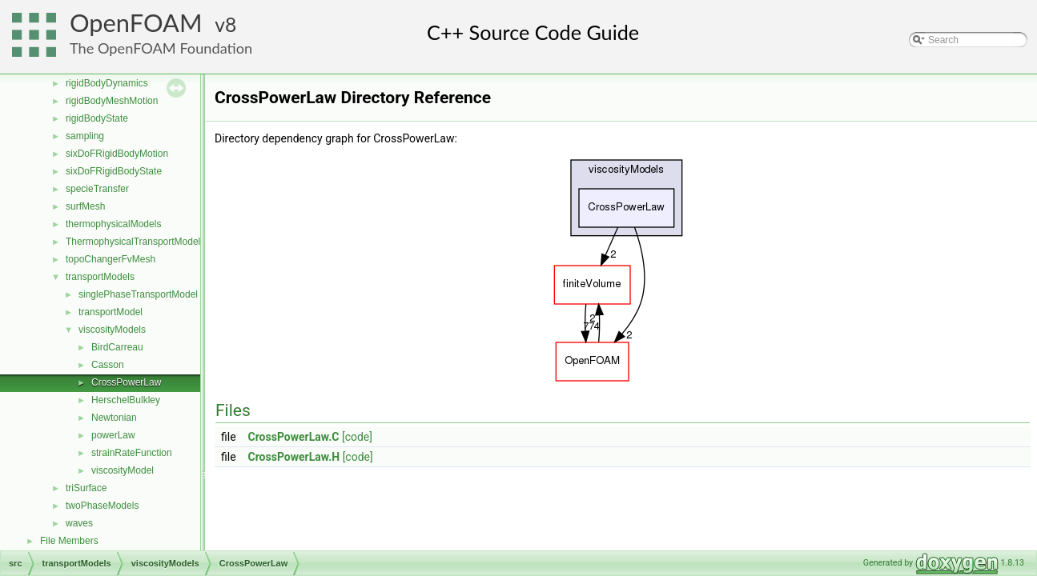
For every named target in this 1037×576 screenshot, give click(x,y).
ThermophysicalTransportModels (135, 241)
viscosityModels (112, 329)
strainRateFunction (131, 452)
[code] (357, 436)
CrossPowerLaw (126, 382)
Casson (107, 364)
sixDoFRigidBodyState (114, 171)
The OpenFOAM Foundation (161, 48)
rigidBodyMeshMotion (112, 100)
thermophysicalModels (113, 224)
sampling (85, 136)
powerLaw (113, 435)
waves (79, 523)
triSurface (86, 488)
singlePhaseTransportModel (138, 294)
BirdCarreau (117, 347)
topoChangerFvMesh (110, 259)
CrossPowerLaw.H (294, 456)
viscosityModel (122, 470)
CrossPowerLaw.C (294, 436)
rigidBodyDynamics (107, 83)
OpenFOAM (136, 23)
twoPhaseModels (102, 505)
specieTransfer (97, 188)
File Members (69, 540)
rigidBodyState (97, 118)
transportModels (100, 276)
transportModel (110, 312)
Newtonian (114, 417)
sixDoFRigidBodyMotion (117, 153)
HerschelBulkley (125, 400)
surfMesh (85, 206)
